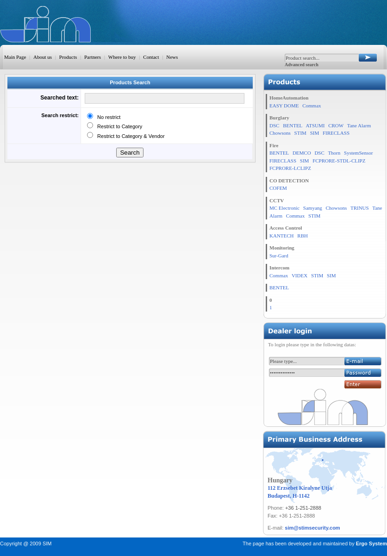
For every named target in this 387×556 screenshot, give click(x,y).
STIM (300, 133)
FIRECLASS (336, 133)
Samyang (312, 208)
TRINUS (359, 208)
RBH (302, 235)
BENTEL (292, 125)
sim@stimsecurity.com (312, 528)
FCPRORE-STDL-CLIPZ (338, 160)
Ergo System (371, 543)
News (172, 57)
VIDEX (299, 275)
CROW (335, 125)
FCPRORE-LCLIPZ (290, 168)
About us (42, 57)
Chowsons (280, 133)
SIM (314, 133)
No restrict (107, 117)
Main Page (15, 57)
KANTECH (281, 235)
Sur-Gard (278, 255)
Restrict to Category (118, 126)
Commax (311, 105)
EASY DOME (284, 105)
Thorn (334, 153)
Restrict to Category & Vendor (129, 136)
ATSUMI (315, 125)
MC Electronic (284, 208)
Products (68, 57)
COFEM (278, 188)
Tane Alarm (359, 125)
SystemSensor (358, 153)
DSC (274, 125)
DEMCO (302, 153)
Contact (151, 57)
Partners (92, 57)
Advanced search (301, 64)
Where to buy (122, 57)
